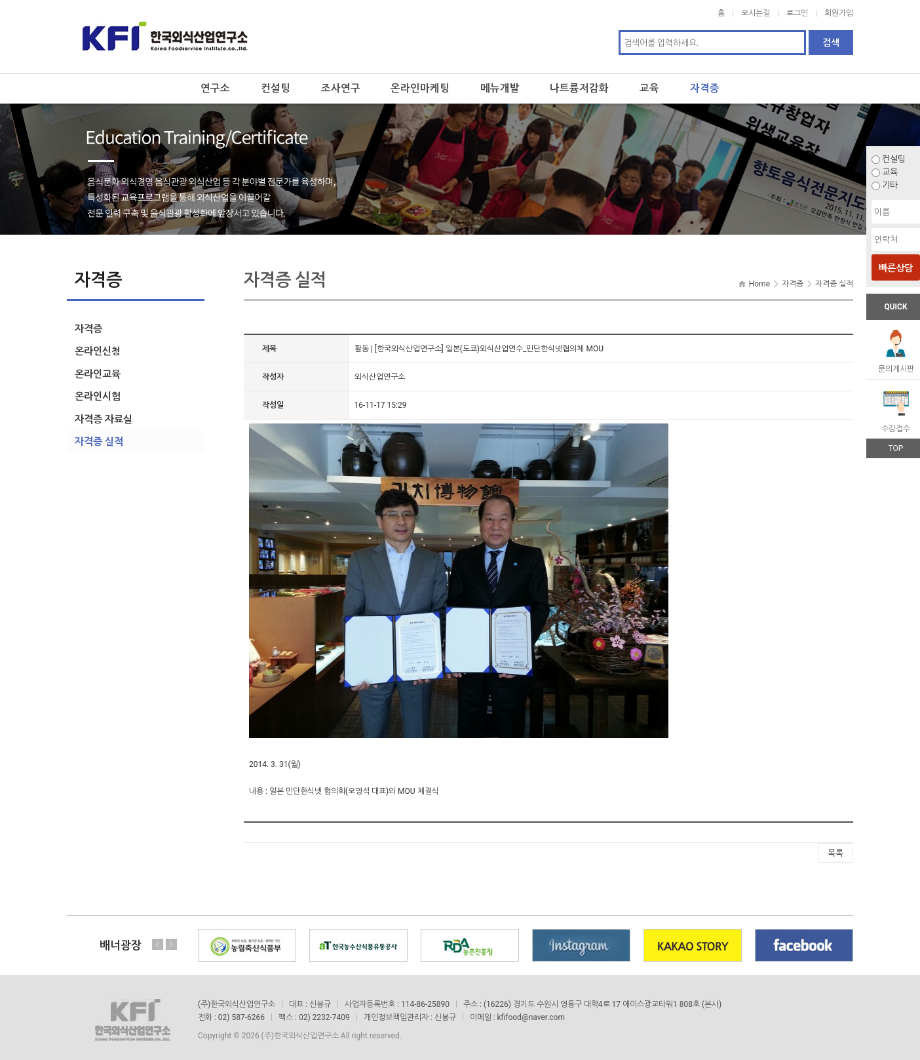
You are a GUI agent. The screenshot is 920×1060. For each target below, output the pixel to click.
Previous (158, 939)
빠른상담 (896, 268)
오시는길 (755, 13)
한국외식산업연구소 (165, 34)
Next (171, 939)
